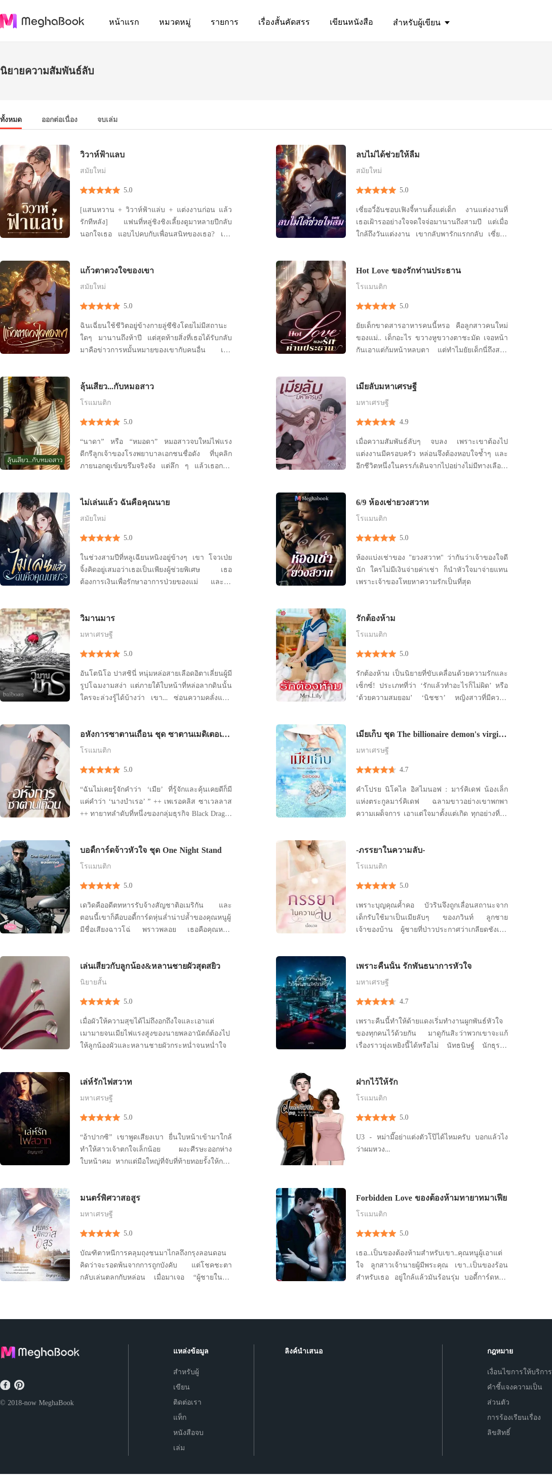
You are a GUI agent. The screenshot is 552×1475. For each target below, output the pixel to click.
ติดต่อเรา (187, 1402)
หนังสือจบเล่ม (188, 1440)
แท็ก (179, 1417)
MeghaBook (55, 1403)
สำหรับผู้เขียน (186, 1379)
